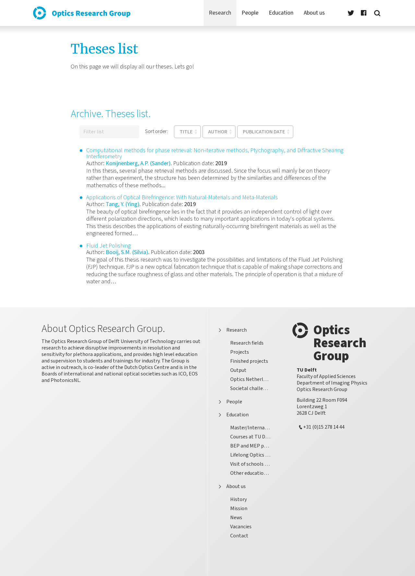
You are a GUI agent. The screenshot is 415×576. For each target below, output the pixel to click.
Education (232, 415)
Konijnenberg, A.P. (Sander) (138, 163)
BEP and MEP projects (253, 446)
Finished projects (249, 361)
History (238, 499)
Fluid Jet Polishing (108, 246)
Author (217, 132)
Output (238, 370)
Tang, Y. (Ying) (122, 204)
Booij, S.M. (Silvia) (127, 252)
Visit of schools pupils (253, 464)
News (236, 517)
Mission (238, 508)
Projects (239, 352)
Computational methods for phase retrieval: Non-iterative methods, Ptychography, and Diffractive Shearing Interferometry (214, 154)
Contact (239, 536)
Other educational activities (253, 473)
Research (231, 330)
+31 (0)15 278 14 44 (324, 427)
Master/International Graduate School (253, 427)
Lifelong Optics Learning (253, 455)
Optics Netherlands (252, 379)
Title (186, 132)
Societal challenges (252, 388)
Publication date (264, 132)
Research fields (247, 343)
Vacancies (241, 526)
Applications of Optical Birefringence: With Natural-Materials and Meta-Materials (182, 197)
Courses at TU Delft (251, 437)
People (229, 402)
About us (231, 486)
